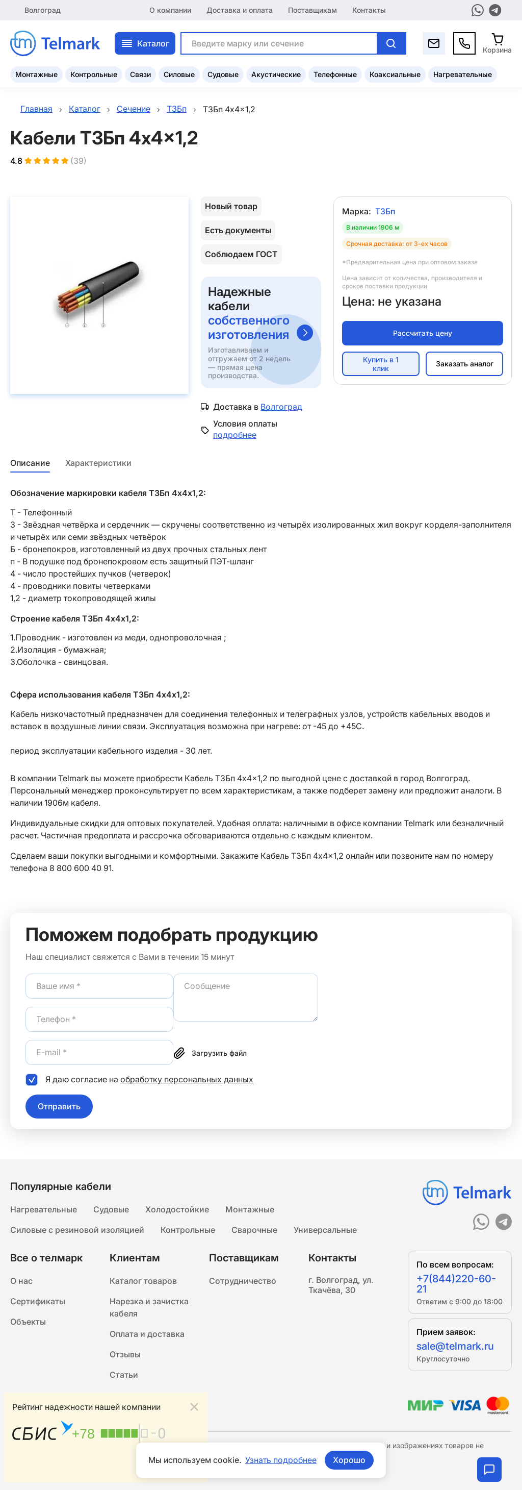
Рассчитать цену (422, 333)
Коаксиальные (395, 74)
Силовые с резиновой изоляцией (77, 1230)
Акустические (276, 74)
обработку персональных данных (186, 1079)
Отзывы (125, 1354)
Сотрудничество (242, 1281)
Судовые (223, 74)
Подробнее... (174, 1468)
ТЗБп (385, 211)
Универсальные (325, 1230)
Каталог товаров (143, 1281)
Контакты (369, 10)
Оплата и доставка (147, 1334)
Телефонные (335, 74)
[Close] (194, 1407)
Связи (140, 74)
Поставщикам (312, 10)
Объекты (28, 1322)
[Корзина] (497, 43)
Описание (30, 463)
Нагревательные (462, 74)
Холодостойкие (177, 1209)
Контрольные (93, 74)
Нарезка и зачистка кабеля (149, 1307)
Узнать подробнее (281, 1460)
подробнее (234, 435)
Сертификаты (37, 1301)
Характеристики (98, 463)
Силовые (179, 74)
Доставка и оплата (239, 10)
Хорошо (349, 1460)
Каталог (145, 43)
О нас (21, 1281)
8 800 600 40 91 (80, 868)
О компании (170, 10)
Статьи (124, 1375)
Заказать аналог (464, 363)
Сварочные (254, 1230)
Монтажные (36, 74)
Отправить (59, 1106)
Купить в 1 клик (381, 364)
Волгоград (42, 10)
